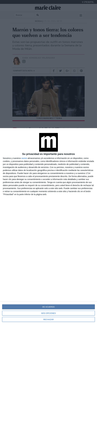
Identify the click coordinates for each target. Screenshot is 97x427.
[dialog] (48, 277)
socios (24, 158)
